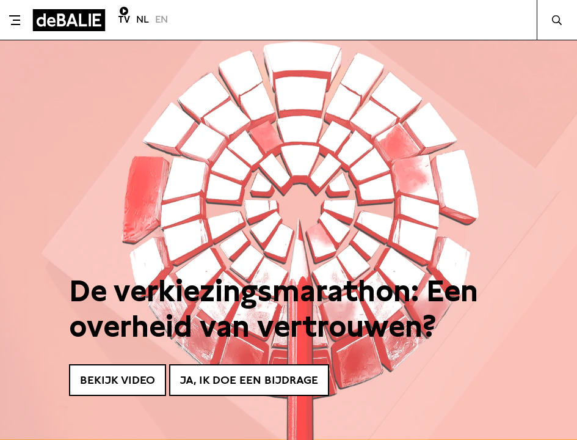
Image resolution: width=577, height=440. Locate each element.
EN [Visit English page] (161, 19)
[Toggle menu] (14, 20)
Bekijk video (117, 379)
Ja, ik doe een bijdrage (249, 379)
